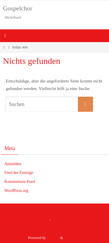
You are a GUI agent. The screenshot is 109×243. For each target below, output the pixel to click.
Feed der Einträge (18, 172)
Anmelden (12, 164)
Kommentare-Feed (19, 181)
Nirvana (53, 237)
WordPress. (72, 237)
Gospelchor (17, 8)
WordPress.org (16, 190)
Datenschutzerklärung (29, 219)
